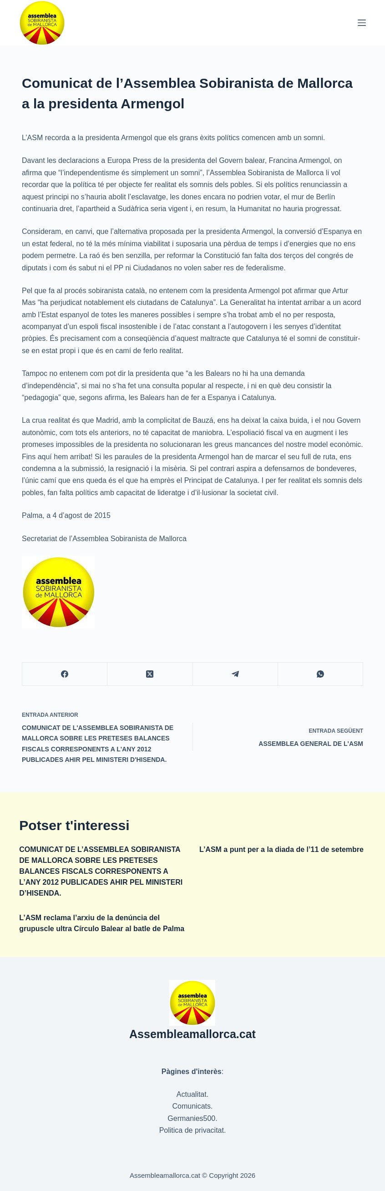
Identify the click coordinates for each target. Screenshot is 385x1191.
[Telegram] (235, 674)
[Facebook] (64, 674)
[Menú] (362, 23)
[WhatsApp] (320, 674)
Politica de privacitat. (192, 1130)
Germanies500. (192, 1118)
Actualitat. (192, 1094)
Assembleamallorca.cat (192, 1034)
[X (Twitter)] (149, 674)
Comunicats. (192, 1106)
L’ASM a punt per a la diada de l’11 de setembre (281, 849)
